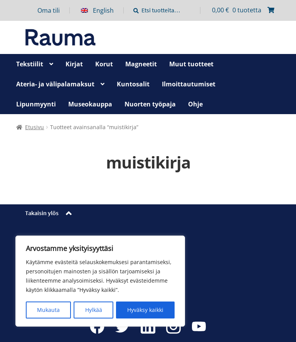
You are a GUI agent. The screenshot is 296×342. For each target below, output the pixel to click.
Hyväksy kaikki (145, 309)
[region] (100, 281)
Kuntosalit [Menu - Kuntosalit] (133, 84)
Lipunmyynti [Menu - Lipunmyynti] (36, 104)
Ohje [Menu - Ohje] (195, 104)
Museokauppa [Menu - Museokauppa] (90, 104)
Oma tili (48, 10)
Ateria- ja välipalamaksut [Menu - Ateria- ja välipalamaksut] (55, 84)
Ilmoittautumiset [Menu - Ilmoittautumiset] (188, 84)
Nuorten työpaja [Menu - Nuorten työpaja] (150, 104)
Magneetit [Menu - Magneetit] (141, 64)
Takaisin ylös (42, 213)
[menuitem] (102, 10)
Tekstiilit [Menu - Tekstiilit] (29, 64)
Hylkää (93, 309)
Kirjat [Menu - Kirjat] (74, 64)
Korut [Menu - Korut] (104, 64)
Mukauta (48, 309)
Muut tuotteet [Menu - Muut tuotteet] (191, 64)
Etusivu (34, 127)
